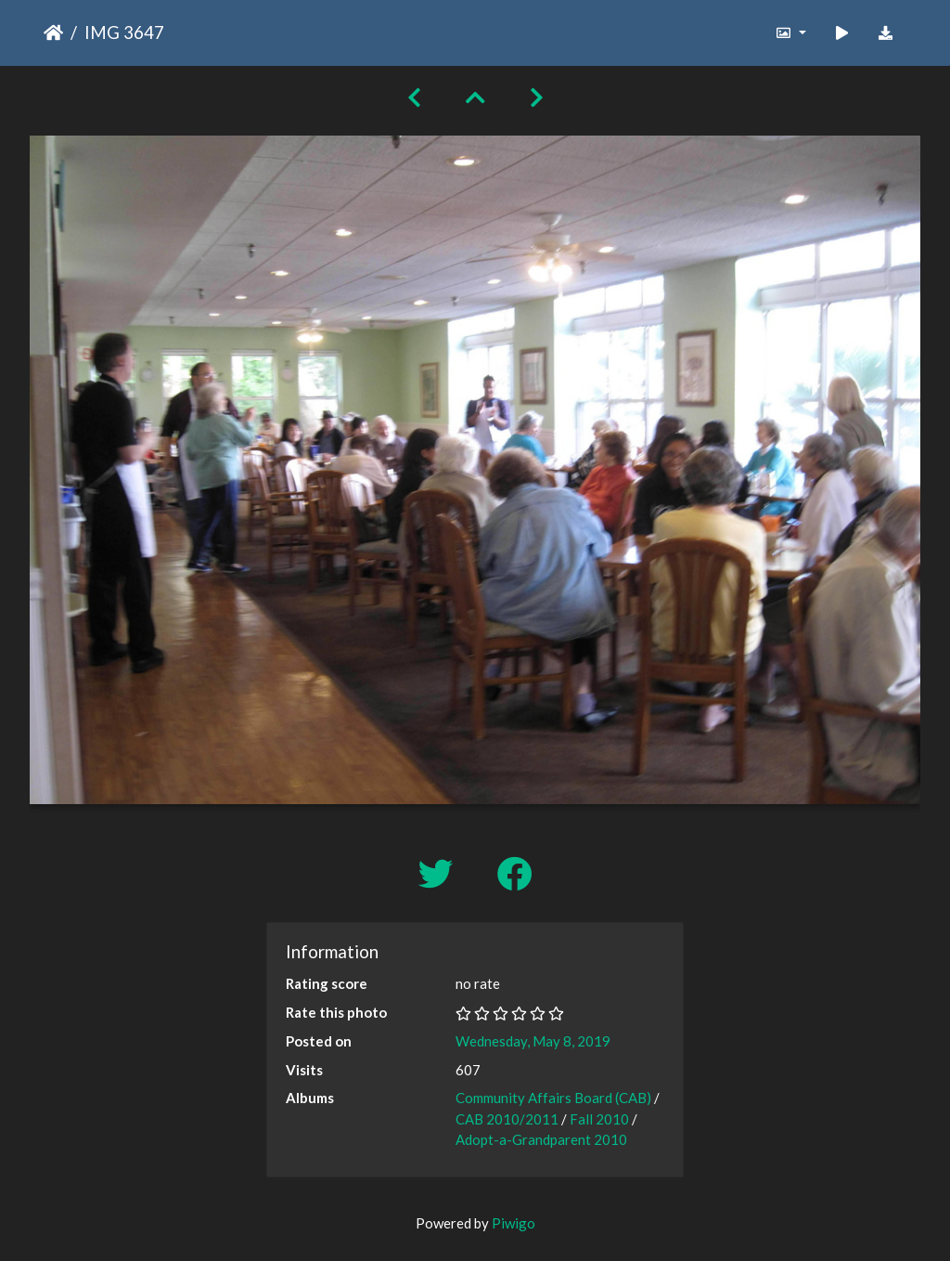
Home (53, 33)
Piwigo (513, 1223)
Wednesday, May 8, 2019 (533, 1041)
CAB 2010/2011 (507, 1119)
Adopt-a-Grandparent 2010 (541, 1139)
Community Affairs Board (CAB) (553, 1097)
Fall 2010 (599, 1119)
